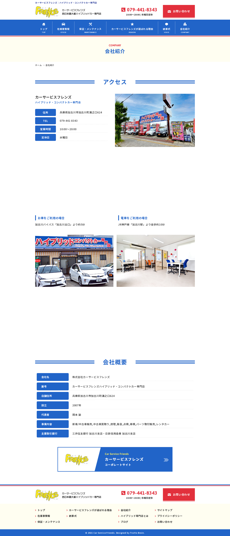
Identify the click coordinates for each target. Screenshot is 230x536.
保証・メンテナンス (90, 30)
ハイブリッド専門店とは (135, 515)
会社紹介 (185, 30)
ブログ (124, 521)
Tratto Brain (137, 532)
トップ (44, 30)
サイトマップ (164, 510)
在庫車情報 (63, 30)
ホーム (38, 65)
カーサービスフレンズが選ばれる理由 (132, 30)
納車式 (167, 30)
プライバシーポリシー (170, 515)
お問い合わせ (181, 11)
